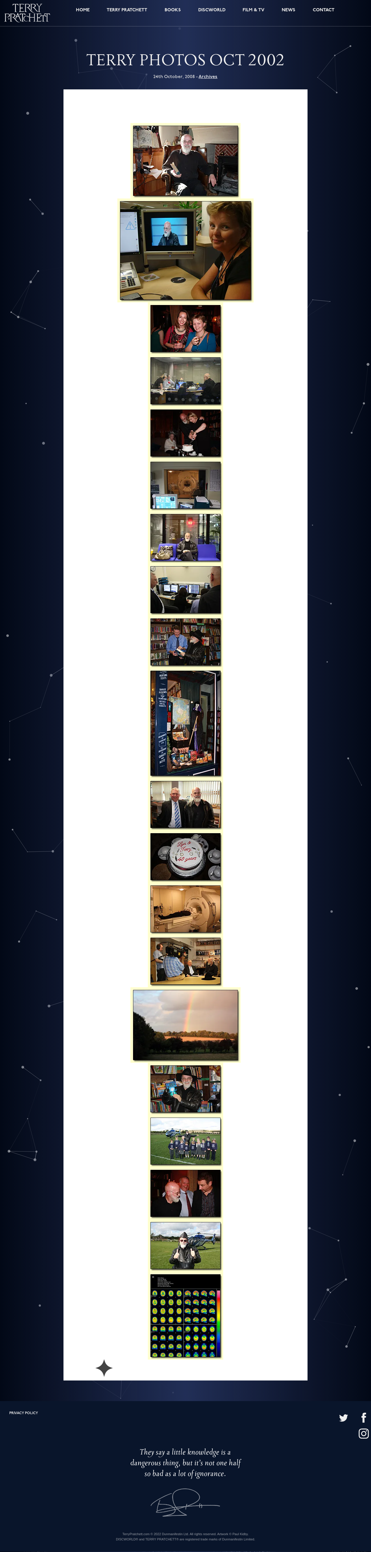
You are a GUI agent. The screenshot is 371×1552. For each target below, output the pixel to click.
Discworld (212, 13)
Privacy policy (23, 1413)
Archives (208, 77)
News (288, 13)
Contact (322, 13)
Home (81, 13)
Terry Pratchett (126, 13)
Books (172, 13)
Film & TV (253, 13)
